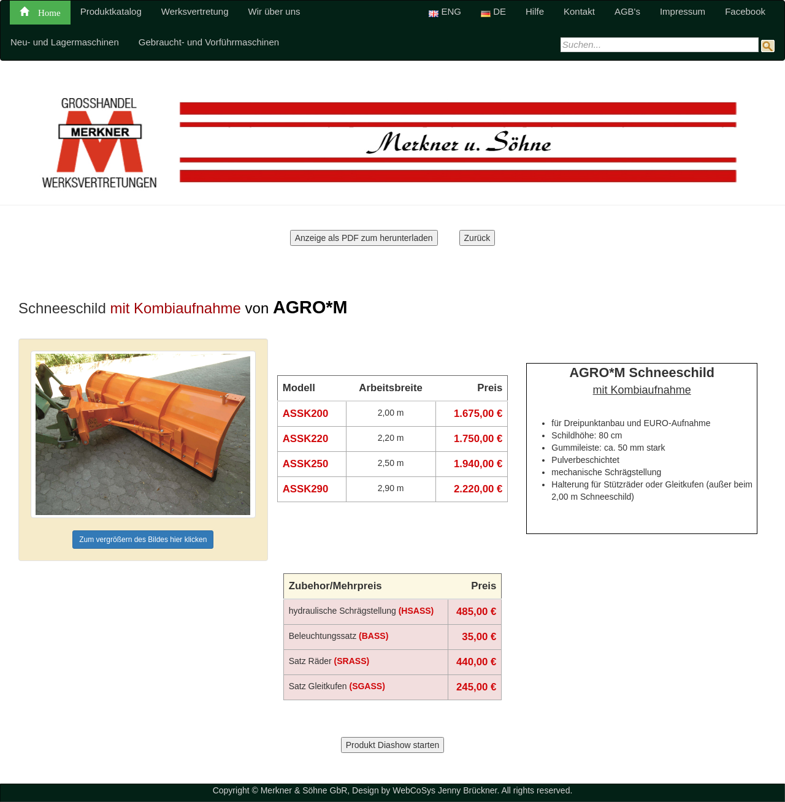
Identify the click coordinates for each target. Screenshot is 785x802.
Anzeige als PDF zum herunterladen (364, 238)
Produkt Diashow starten (393, 745)
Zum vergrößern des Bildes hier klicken (143, 539)
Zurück (477, 238)
